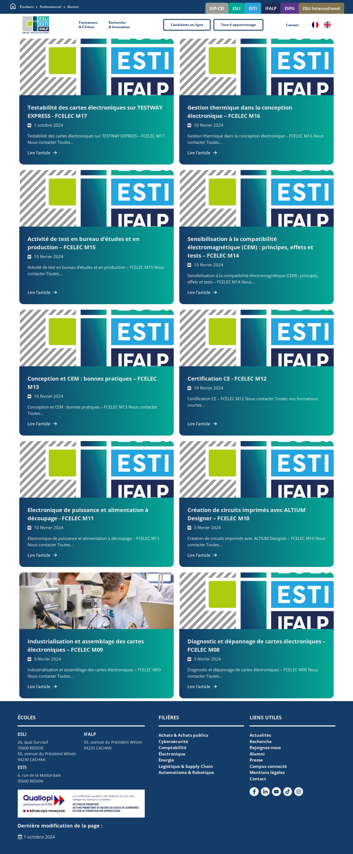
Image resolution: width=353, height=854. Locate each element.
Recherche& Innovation (119, 24)
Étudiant (27, 6)
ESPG (290, 8)
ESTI (253, 8)
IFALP (270, 8)
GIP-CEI (217, 8)
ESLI (236, 8)
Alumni (73, 6)
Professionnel (50, 6)
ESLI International (321, 8)
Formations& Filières (88, 24)
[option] (328, 25)
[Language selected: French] (324, 25)
